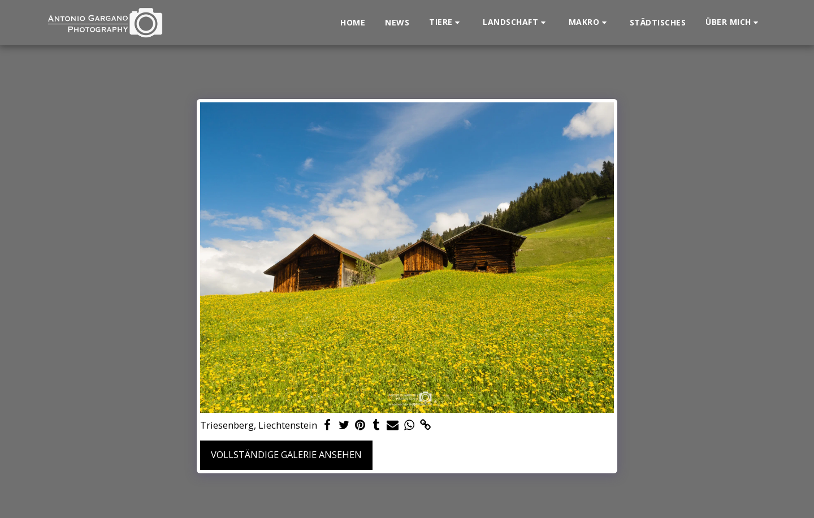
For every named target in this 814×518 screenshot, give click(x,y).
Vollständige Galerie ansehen (286, 454)
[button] (446, 22)
